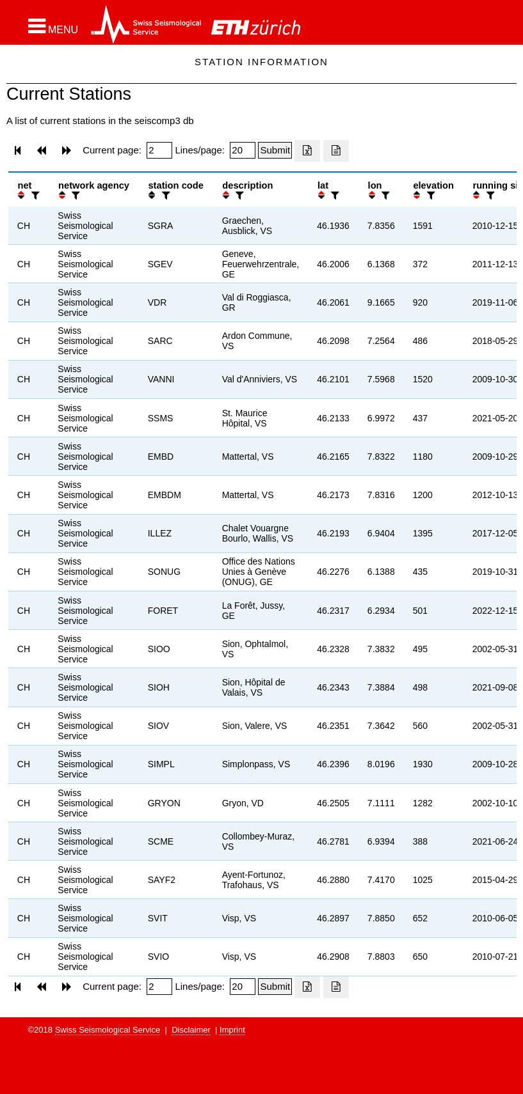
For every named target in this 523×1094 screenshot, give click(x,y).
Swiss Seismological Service (108, 1030)
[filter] (34, 195)
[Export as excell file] (307, 151)
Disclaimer (191, 1030)
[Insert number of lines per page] (242, 150)
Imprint (232, 1030)
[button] (53, 26)
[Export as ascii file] (336, 151)
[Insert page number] (159, 150)
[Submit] (275, 150)
